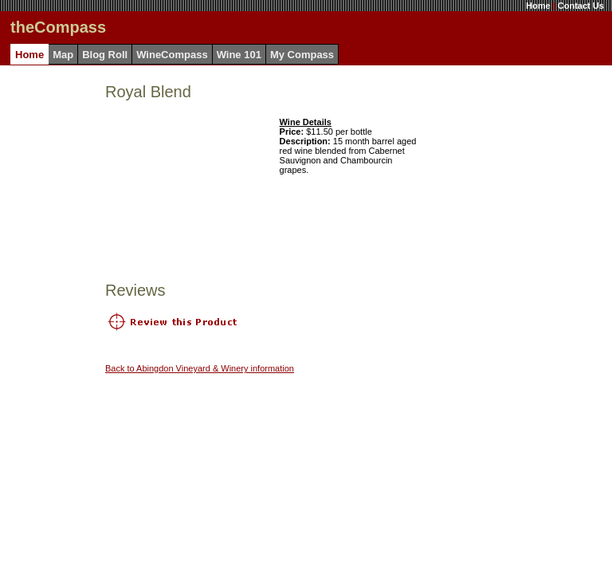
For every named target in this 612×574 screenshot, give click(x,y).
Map (63, 55)
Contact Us (581, 5)
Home (538, 5)
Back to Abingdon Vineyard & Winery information (199, 368)
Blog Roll (105, 55)
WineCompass (171, 55)
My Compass (302, 55)
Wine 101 (239, 55)
